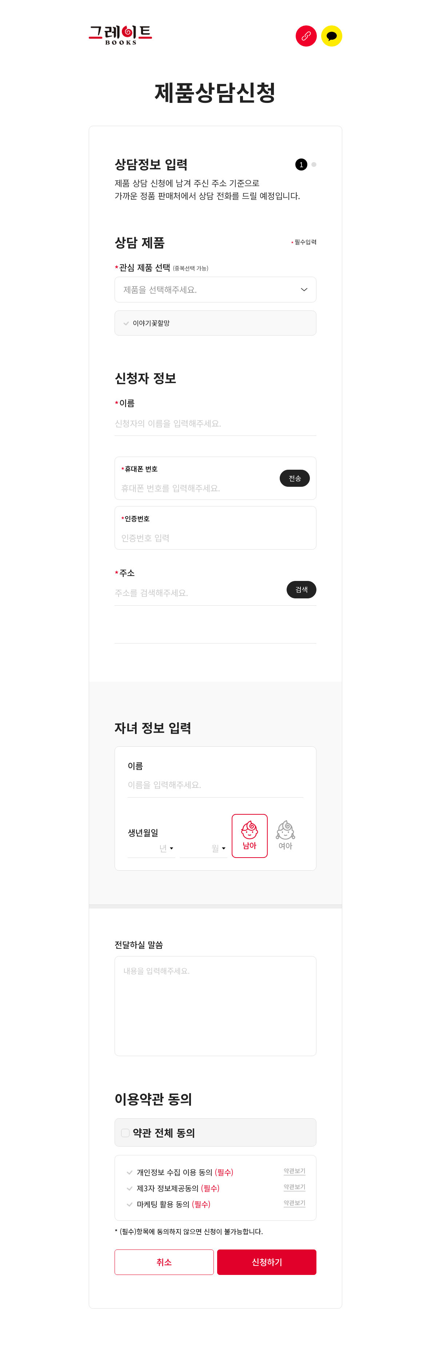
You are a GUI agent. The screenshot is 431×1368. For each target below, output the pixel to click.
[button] (306, 36)
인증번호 (137, 518)
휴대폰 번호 (141, 468)
